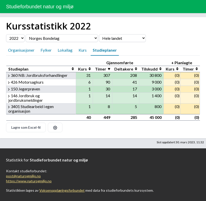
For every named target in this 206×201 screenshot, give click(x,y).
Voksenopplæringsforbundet (62, 190)
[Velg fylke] (122, 38)
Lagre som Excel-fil (26, 127)
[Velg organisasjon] (62, 38)
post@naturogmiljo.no (23, 176)
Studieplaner (105, 50)
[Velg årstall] (15, 38)
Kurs (83, 50)
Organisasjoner (21, 50)
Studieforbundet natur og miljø (40, 6)
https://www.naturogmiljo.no (29, 181)
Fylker (46, 50)
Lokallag (65, 50)
